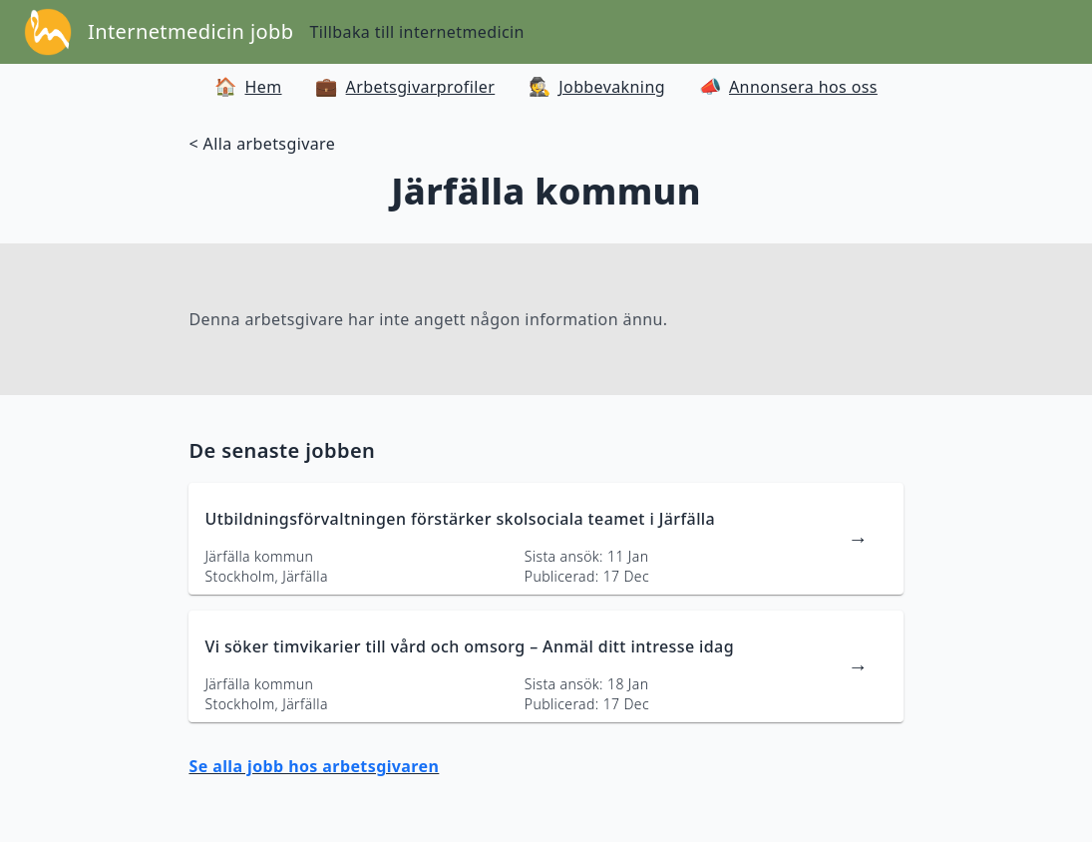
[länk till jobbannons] (545, 539)
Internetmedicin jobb (190, 31)
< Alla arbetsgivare (261, 144)
